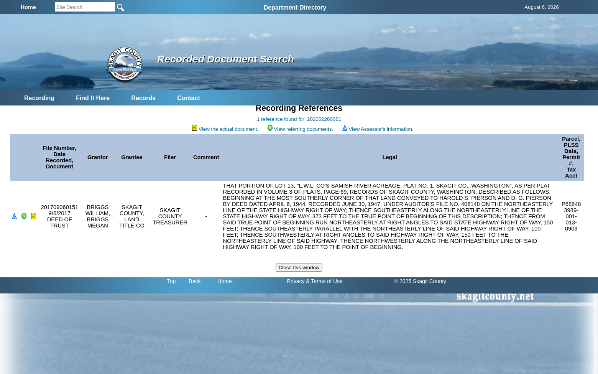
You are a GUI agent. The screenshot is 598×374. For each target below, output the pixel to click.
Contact (188, 98)
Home (224, 281)
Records (143, 98)
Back (194, 281)
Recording (39, 98)
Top (171, 281)
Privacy (296, 281)
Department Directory (295, 7)
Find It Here (93, 98)
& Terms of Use (324, 281)
